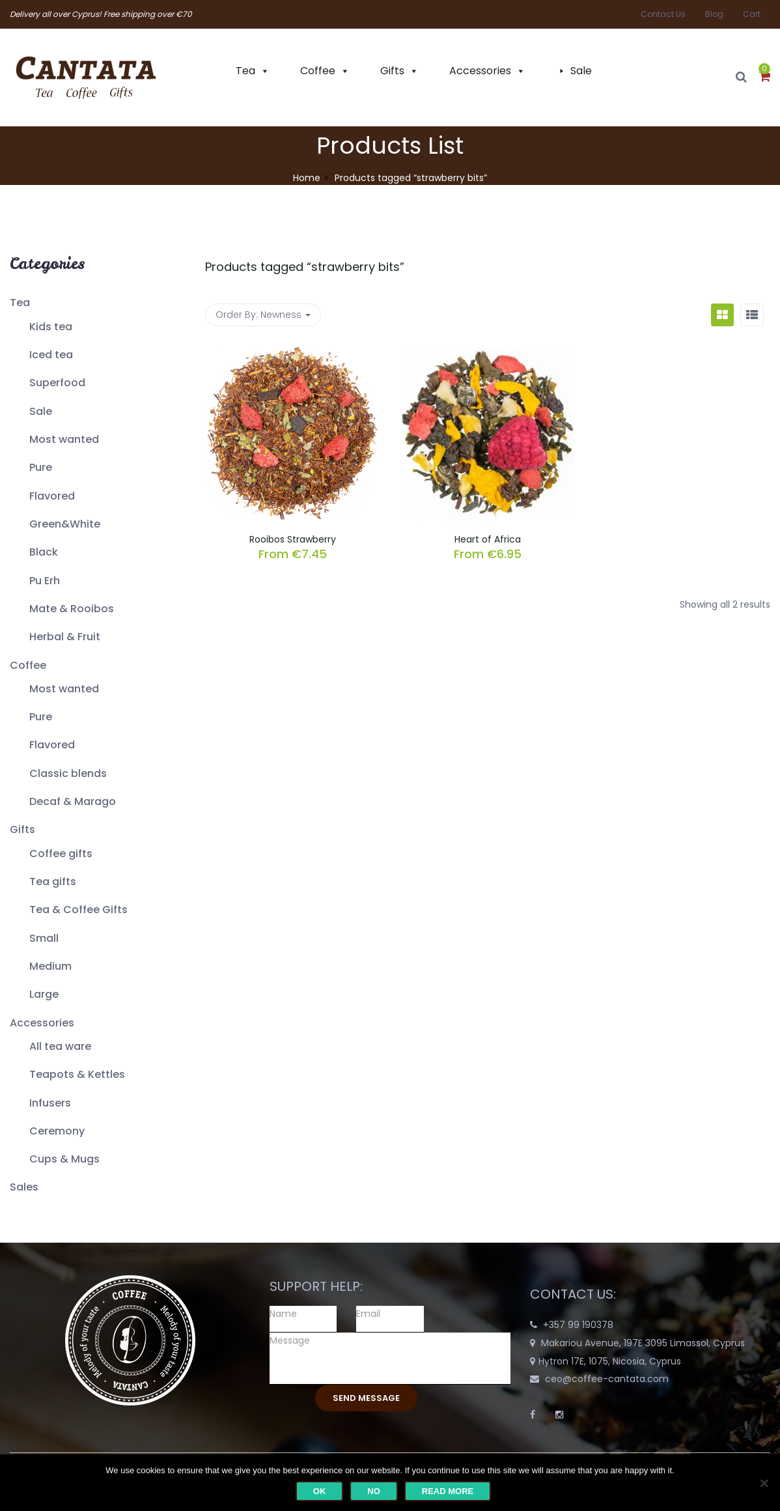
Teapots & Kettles (77, 1074)
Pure (40, 467)
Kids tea (50, 326)
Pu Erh (44, 580)
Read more (447, 1491)
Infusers (50, 1102)
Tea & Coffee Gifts (78, 909)
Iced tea (51, 354)
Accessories (480, 70)
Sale (581, 70)
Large (44, 994)
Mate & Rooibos (71, 608)
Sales (24, 1186)
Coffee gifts (60, 853)
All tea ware (60, 1046)
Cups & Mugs (64, 1158)
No (373, 1491)
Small (44, 938)
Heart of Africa (487, 539)
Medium (50, 966)
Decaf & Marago (72, 801)
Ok (319, 1491)
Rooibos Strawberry (292, 539)
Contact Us (663, 14)
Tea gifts (52, 881)
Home (306, 177)
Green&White (64, 523)
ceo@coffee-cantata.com (607, 1378)
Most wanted (64, 439)
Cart (751, 14)
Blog (714, 14)
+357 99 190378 (578, 1324)
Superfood (57, 382)
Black (43, 551)
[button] (764, 77)
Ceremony (57, 1130)
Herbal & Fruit (64, 636)
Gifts (392, 70)
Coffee (317, 70)
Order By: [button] (263, 314)
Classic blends (68, 773)
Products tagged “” (304, 267)
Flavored (52, 495)
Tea (245, 70)
